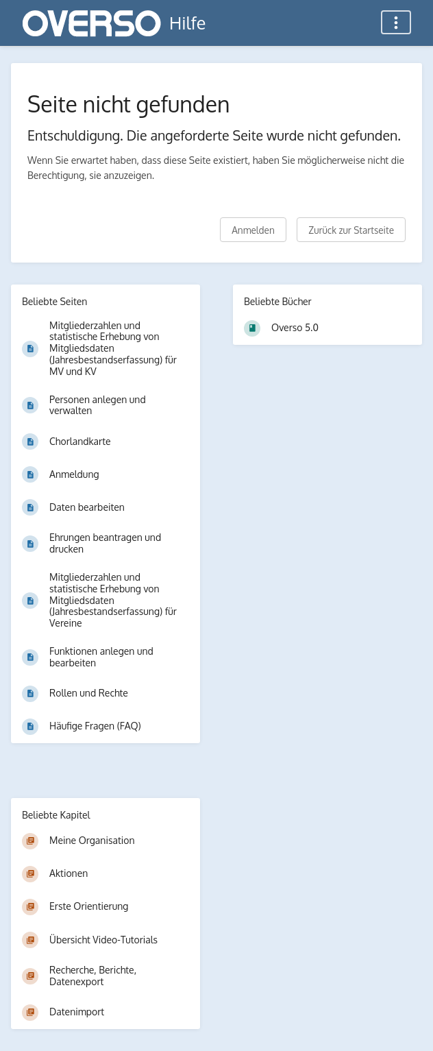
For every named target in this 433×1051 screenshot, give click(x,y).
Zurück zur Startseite (351, 230)
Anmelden (253, 230)
